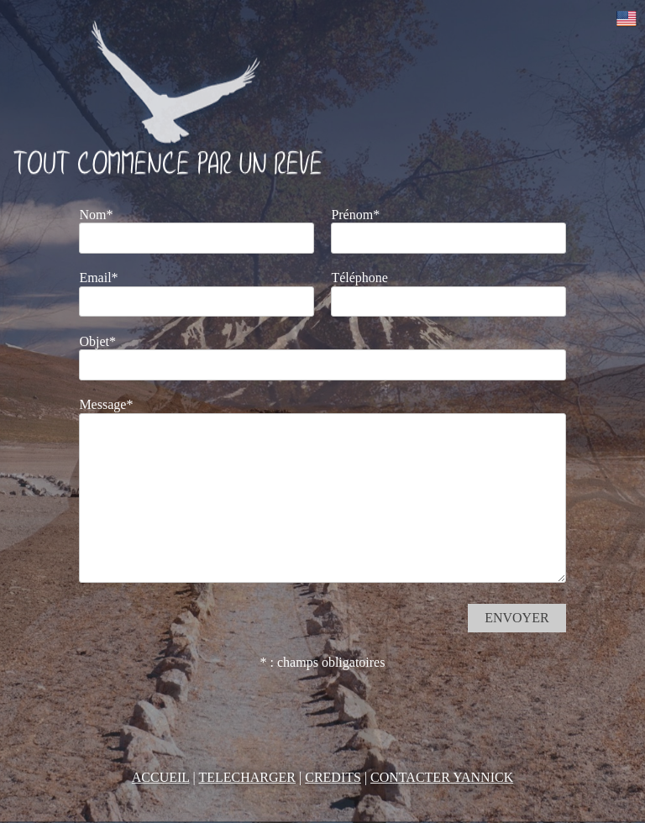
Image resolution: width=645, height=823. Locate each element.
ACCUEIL (161, 777)
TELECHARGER (247, 777)
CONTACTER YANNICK (441, 777)
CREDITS (333, 777)
